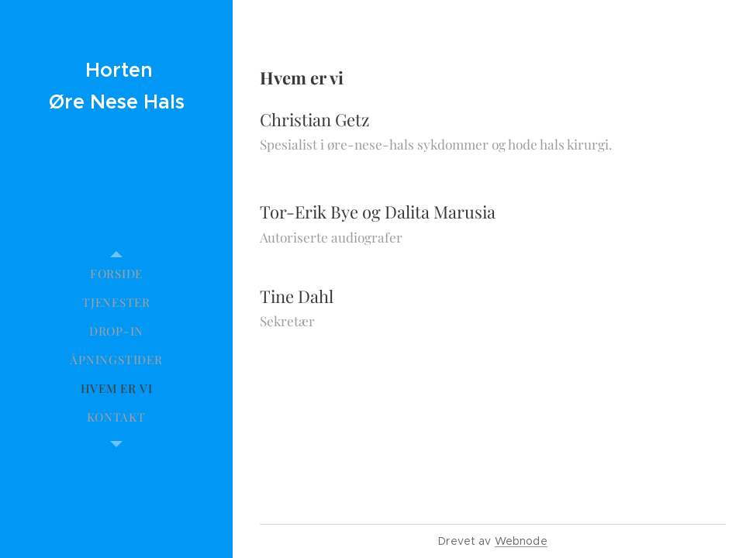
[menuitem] (116, 274)
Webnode (521, 541)
